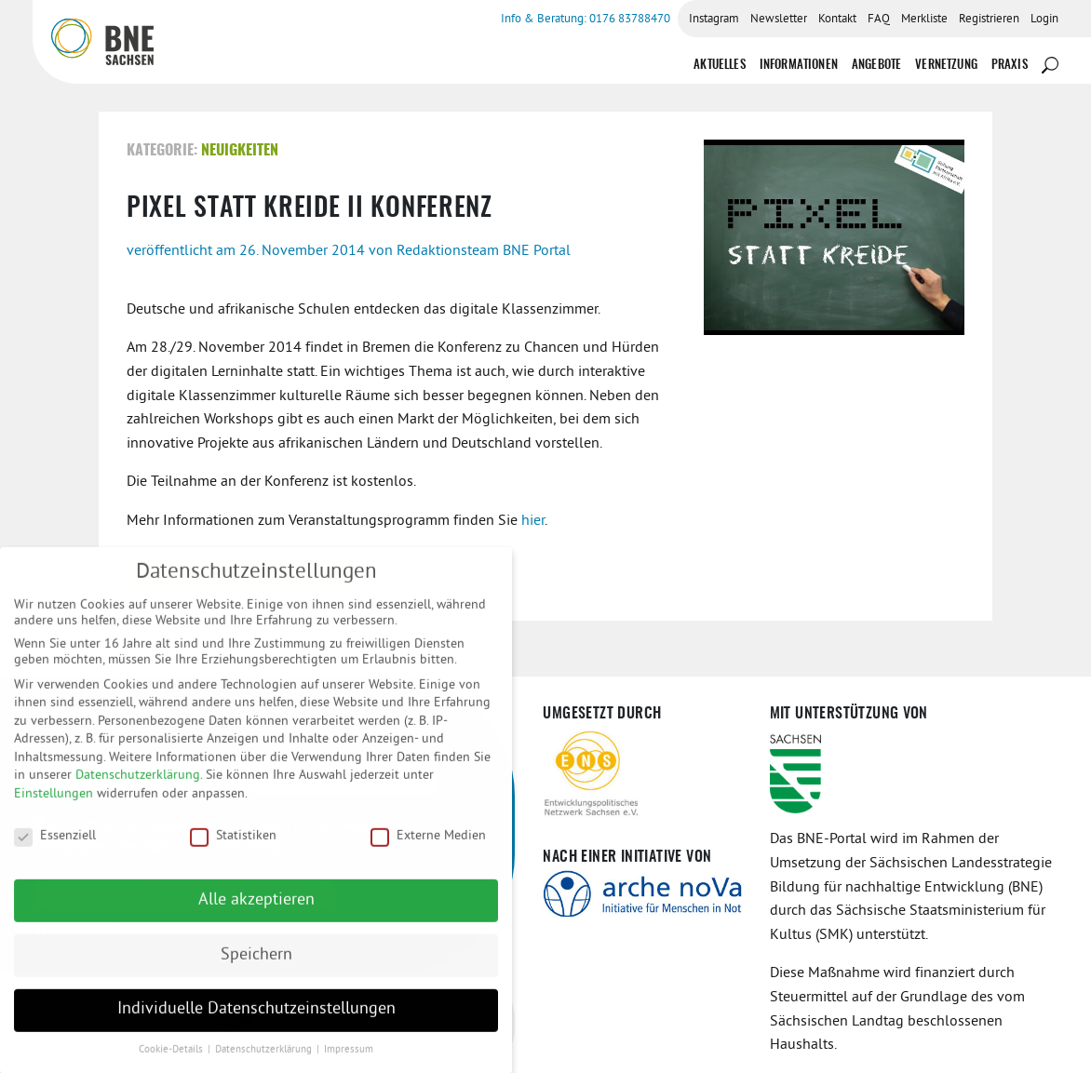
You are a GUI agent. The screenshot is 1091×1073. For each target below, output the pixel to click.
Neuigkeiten (239, 150)
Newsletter (778, 19)
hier (533, 521)
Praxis (1009, 66)
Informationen (799, 66)
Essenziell (55, 845)
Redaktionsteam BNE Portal (484, 251)
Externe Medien (428, 845)
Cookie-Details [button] (172, 1060)
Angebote (876, 66)
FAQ (879, 19)
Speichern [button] (256, 965)
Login (1044, 19)
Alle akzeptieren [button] (256, 910)
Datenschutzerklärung (137, 786)
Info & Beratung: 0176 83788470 (585, 19)
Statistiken (233, 845)
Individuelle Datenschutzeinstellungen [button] (256, 1020)
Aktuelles (719, 66)
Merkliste (924, 19)
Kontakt (837, 19)
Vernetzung (946, 66)
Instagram (714, 19)
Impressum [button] (348, 1060)
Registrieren (989, 19)
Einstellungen (53, 804)
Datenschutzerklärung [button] (265, 1060)
